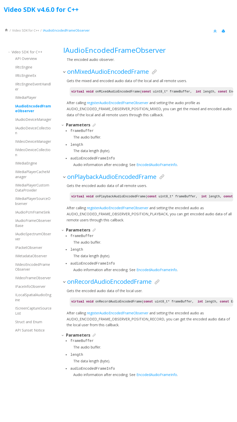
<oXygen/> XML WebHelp (130, 405)
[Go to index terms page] (228, 10)
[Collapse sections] (215, 31)
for (25, 30)
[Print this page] (224, 31)
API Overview (26, 58)
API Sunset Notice (30, 330)
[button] (10, 52)
